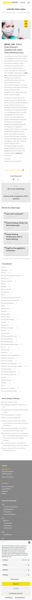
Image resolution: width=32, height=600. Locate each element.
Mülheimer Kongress (8, 328)
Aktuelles (5, 270)
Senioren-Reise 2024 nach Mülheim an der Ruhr (16, 445)
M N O (4, 322)
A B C (4, 267)
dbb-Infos (6, 520)
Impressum (5, 491)
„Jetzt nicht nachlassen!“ (14, 214)
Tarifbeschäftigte (7, 369)
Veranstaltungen (7, 380)
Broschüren (6, 278)
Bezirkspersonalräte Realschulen (11, 275)
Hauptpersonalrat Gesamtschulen (12, 297)
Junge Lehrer (6, 308)
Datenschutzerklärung (20, 597)
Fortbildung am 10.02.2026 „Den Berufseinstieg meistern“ (15, 411)
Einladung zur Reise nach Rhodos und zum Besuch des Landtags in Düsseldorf (16, 438)
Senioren (5, 352)
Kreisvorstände (7, 317)
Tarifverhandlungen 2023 (9, 374)
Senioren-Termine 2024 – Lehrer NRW (13, 443)
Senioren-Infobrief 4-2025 (10, 402)
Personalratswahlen (8, 339)
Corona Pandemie (7, 281)
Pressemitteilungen (15, 170)
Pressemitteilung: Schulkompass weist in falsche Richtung (14, 236)
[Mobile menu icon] (28, 2)
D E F (4, 284)
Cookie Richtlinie (6, 489)
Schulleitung (6, 350)
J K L (4, 306)
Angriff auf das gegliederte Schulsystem (15, 249)
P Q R (4, 330)
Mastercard (6, 325)
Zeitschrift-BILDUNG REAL (10, 391)
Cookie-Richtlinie (8, 597)
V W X (4, 377)
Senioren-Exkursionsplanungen (11, 355)
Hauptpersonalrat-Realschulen (11, 300)
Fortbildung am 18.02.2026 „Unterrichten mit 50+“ (15, 406)
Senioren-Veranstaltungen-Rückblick (12, 366)
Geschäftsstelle (7, 534)
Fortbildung (6, 292)
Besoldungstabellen (8, 509)
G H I (4, 295)
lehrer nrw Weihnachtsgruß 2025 (11, 417)
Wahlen (5, 383)
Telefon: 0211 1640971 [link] (8, 477)
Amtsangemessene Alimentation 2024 (13, 430)
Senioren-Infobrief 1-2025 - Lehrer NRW (14, 421)
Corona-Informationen (9, 514)
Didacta (5, 286)
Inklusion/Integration (8, 303)
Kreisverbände (6, 314)
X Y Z (4, 385)
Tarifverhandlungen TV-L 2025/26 (12, 415)
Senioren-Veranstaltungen (10, 363)
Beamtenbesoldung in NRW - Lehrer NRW (14, 428)
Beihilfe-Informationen (10, 507)
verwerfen (16, 588)
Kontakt (5, 311)
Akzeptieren (16, 584)
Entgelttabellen (7, 525)
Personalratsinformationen (10, 336)
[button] (29, 542)
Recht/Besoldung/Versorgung (10, 344)
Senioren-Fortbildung (8, 358)
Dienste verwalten (15, 579)
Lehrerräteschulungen (9, 319)
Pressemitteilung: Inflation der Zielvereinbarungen (16, 224)
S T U (4, 347)
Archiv (4, 273)
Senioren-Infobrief (8, 361)
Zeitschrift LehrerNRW (9, 388)
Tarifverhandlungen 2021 (9, 372)
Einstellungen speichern (16, 593)
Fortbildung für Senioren (9, 450)
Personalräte (6, 333)
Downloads (7, 523)
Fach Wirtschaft (7, 289)
